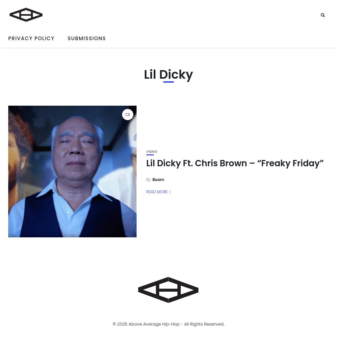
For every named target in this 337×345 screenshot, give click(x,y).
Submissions (87, 38)
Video (151, 151)
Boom (158, 179)
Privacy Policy (31, 38)
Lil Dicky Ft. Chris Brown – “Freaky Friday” (235, 163)
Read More (157, 192)
